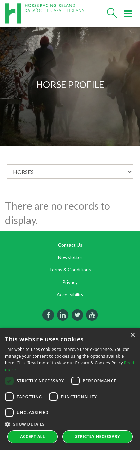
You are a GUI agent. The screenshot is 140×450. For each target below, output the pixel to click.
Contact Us (70, 245)
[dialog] (70, 389)
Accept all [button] (32, 437)
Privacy (70, 282)
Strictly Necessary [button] (97, 437)
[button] (70, 424)
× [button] (132, 335)
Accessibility (70, 294)
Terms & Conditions (70, 269)
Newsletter (70, 257)
